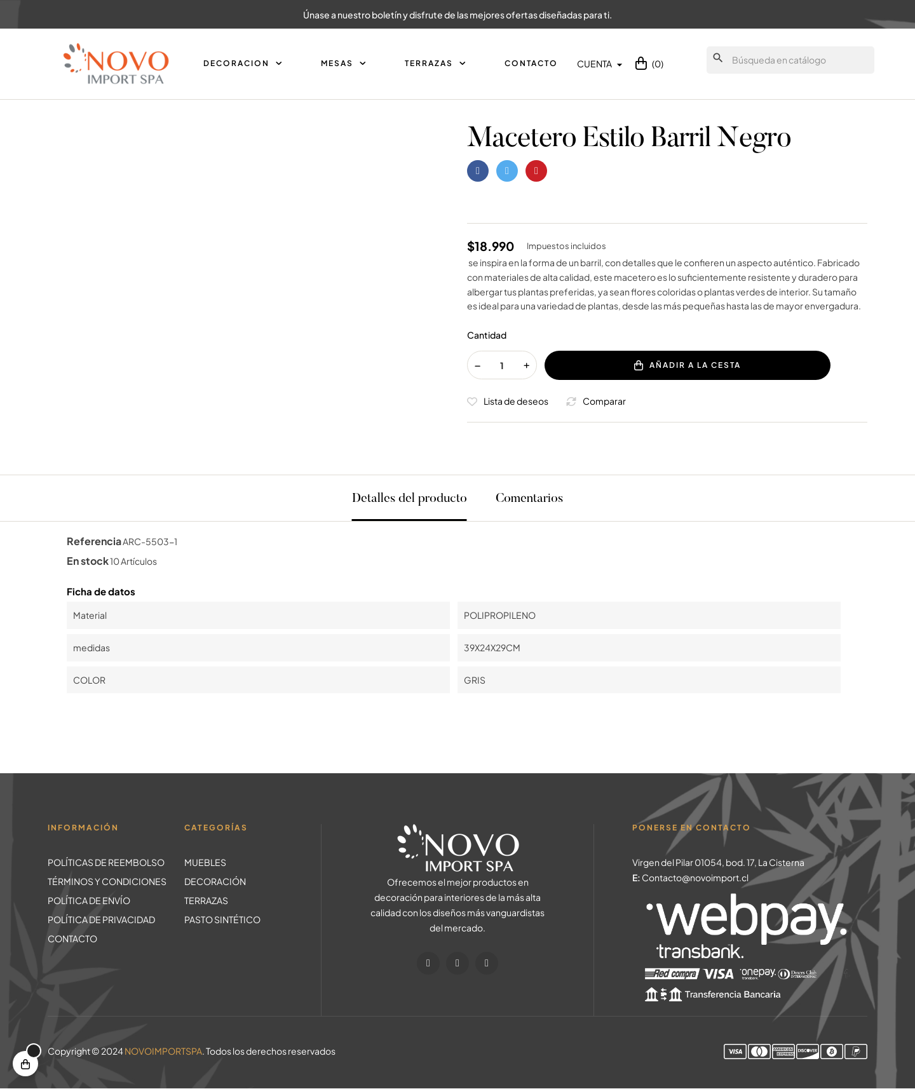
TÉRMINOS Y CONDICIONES (107, 881)
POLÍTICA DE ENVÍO (89, 900)
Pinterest (536, 171)
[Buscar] (790, 60)
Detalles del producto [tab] (409, 498)
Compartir (478, 171)
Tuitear (507, 171)
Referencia (94, 541)
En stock (88, 560)
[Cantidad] (502, 365)
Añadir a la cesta (687, 365)
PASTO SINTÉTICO (222, 919)
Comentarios (529, 498)
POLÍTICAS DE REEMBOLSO (106, 862)
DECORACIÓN (215, 881)
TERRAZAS (206, 900)
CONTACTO (72, 938)
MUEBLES (205, 862)
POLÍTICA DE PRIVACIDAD (101, 919)
